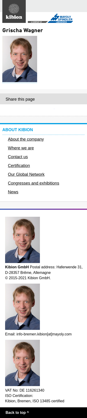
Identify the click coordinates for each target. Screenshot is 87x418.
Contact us (18, 157)
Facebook (43, 110)
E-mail (18, 110)
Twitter (68, 110)
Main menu (81, 6)
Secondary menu (79, 18)
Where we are (21, 148)
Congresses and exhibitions (33, 183)
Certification (19, 165)
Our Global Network (26, 174)
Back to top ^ (17, 413)
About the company (26, 139)
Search (69, 6)
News (13, 192)
